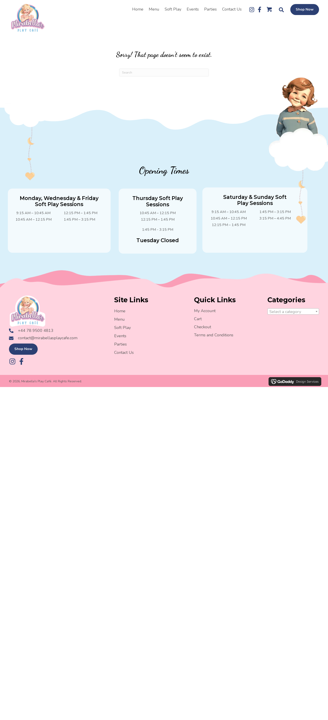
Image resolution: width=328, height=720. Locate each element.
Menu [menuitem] (119, 322)
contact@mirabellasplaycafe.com (47, 344)
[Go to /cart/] (269, 11)
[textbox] (293, 314)
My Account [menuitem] (205, 313)
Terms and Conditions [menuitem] (213, 337)
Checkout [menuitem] (202, 329)
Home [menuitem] (119, 313)
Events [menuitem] (120, 338)
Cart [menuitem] (198, 321)
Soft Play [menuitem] (122, 330)
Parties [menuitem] (120, 346)
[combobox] (293, 314)
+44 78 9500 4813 (35, 336)
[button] (251, 11)
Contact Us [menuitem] (124, 355)
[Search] (164, 75)
